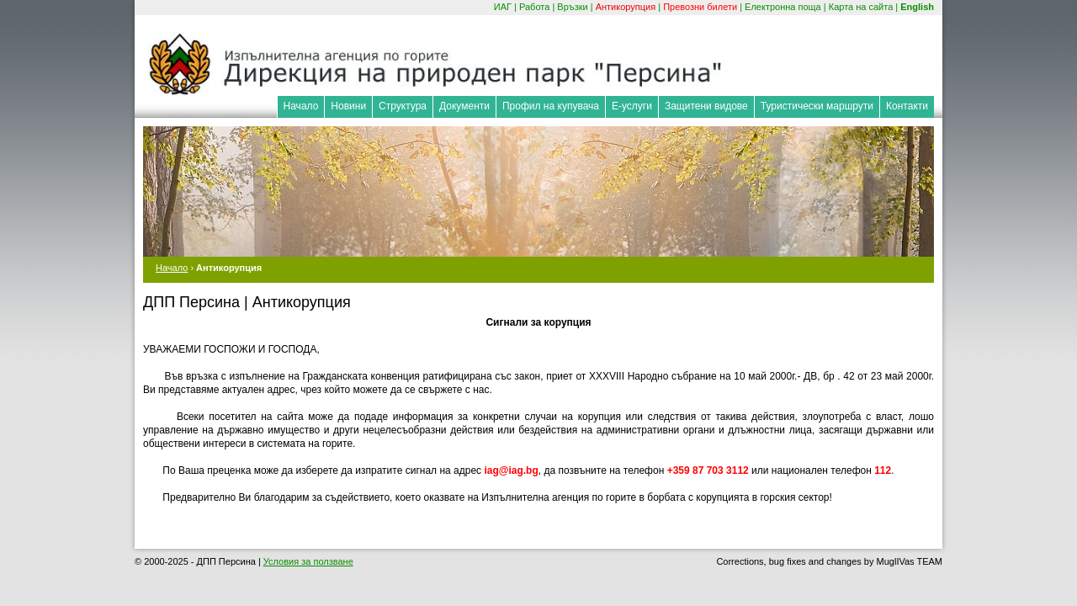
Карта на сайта (861, 7)
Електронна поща (783, 7)
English (917, 7)
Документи (464, 106)
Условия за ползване (308, 561)
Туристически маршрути (817, 106)
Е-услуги (632, 106)
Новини (348, 106)
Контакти (907, 106)
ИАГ (503, 7)
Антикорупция (626, 7)
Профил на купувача (550, 106)
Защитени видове (706, 106)
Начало (301, 106)
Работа (534, 7)
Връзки (572, 7)
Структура (403, 106)
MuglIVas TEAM (909, 561)
